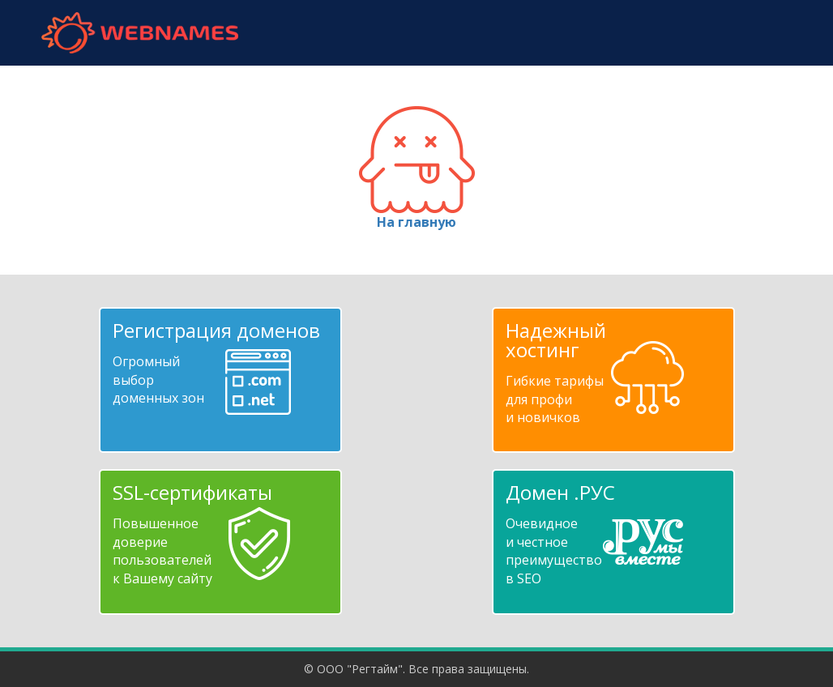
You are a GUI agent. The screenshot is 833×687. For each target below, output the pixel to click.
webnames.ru (139, 32)
